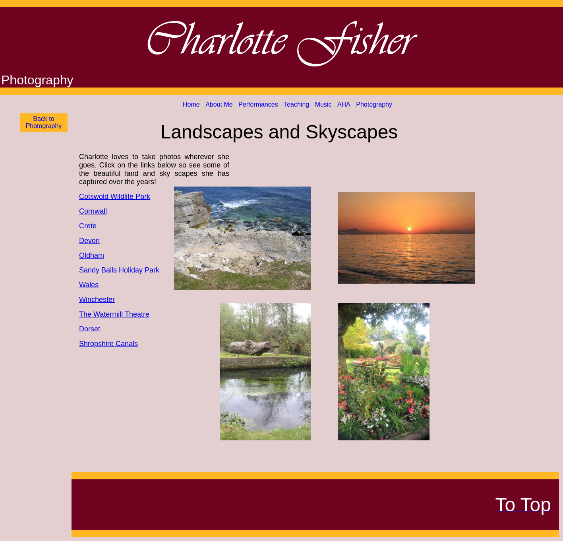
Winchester (97, 300)
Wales (89, 285)
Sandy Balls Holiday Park (119, 270)
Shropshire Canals (108, 344)
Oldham (91, 255)
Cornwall (93, 211)
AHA (343, 104)
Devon (89, 241)
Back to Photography (44, 122)
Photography (374, 104)
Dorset (89, 329)
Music (323, 104)
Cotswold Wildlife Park (114, 196)
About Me (218, 104)
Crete (88, 226)
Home (191, 104)
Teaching (296, 104)
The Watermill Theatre (114, 314)
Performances (258, 104)
